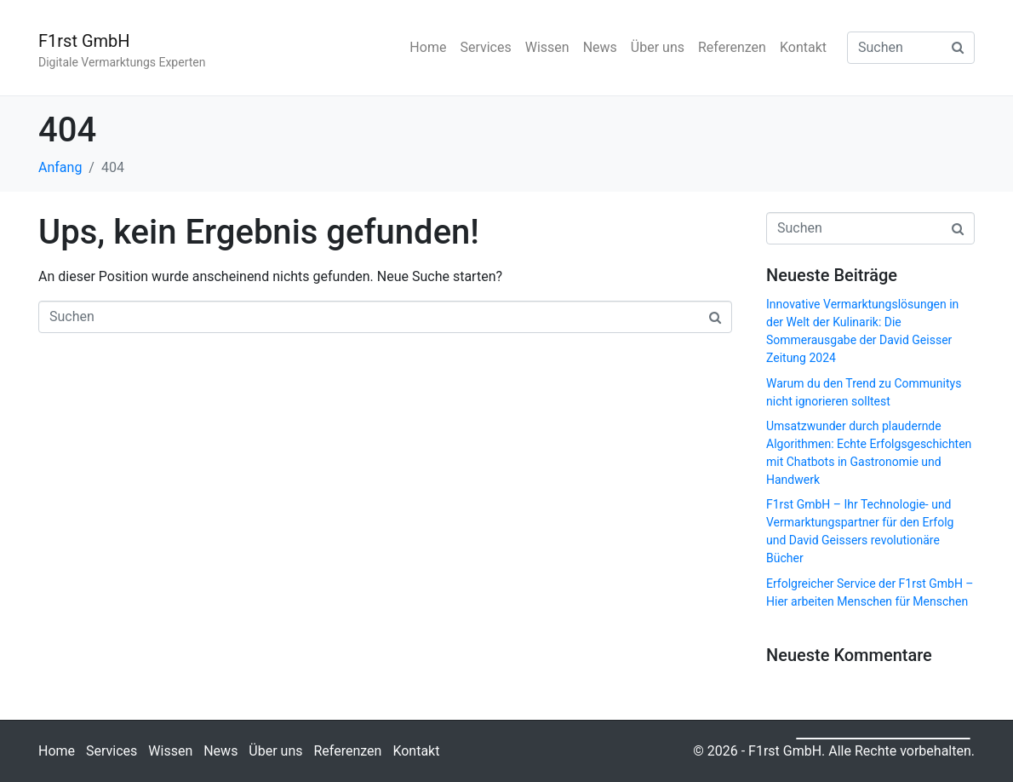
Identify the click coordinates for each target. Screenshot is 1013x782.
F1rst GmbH (84, 41)
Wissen (547, 47)
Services (485, 47)
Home (427, 47)
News (600, 47)
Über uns (657, 47)
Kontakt (803, 47)
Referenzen (732, 47)
